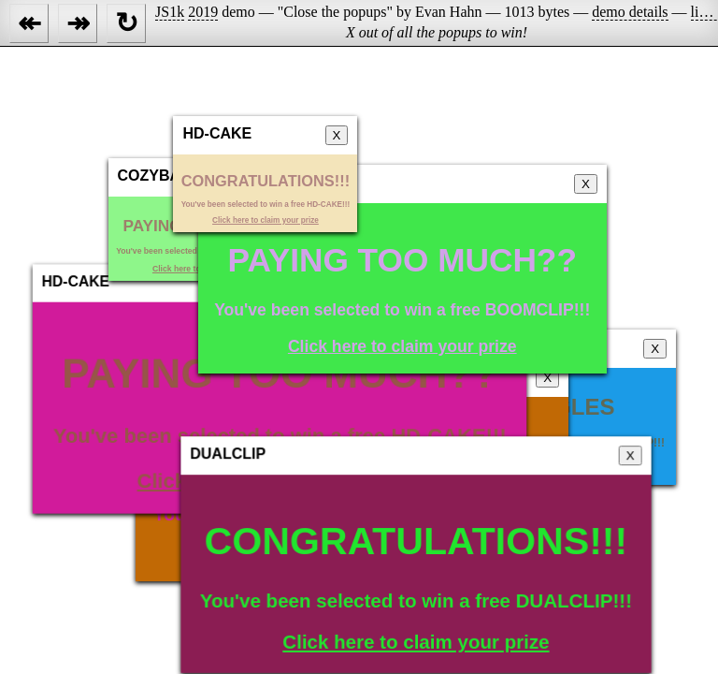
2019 (203, 12)
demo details (630, 12)
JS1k (169, 12)
